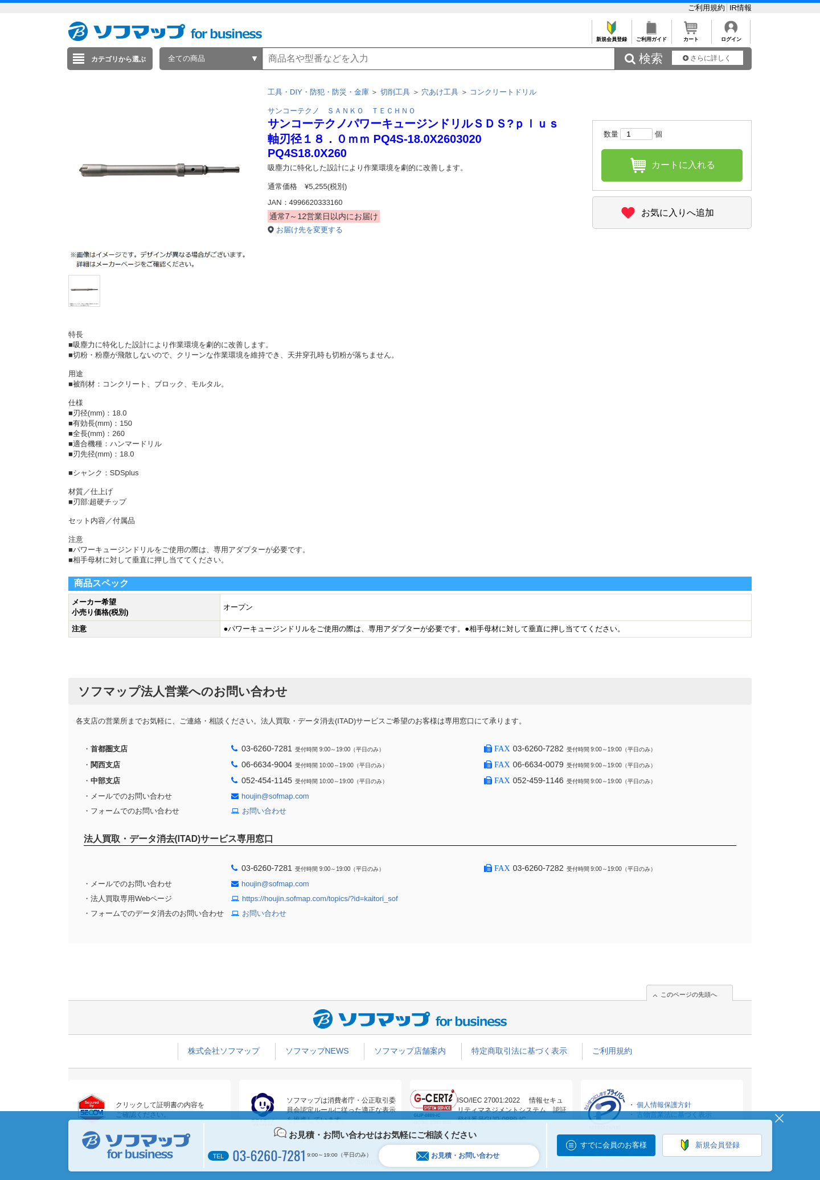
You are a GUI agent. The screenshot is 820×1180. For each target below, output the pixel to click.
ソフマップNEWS (317, 1050)
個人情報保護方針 (664, 1105)
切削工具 (395, 92)
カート (691, 36)
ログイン (730, 36)
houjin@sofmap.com (275, 796)
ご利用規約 (707, 7)
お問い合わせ (264, 811)
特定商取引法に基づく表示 (519, 1050)
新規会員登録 (611, 36)
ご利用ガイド (651, 36)
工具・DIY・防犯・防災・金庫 (318, 92)
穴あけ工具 (439, 92)
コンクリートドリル (503, 92)
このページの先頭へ (689, 994)
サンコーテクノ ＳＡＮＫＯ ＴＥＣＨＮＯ (342, 110)
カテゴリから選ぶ (118, 59)
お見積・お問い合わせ (457, 1156)
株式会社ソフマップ (224, 1050)
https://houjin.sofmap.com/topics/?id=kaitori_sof (320, 898)
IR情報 (740, 7)
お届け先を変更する (309, 229)
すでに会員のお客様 (613, 1145)
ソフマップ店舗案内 (410, 1050)
